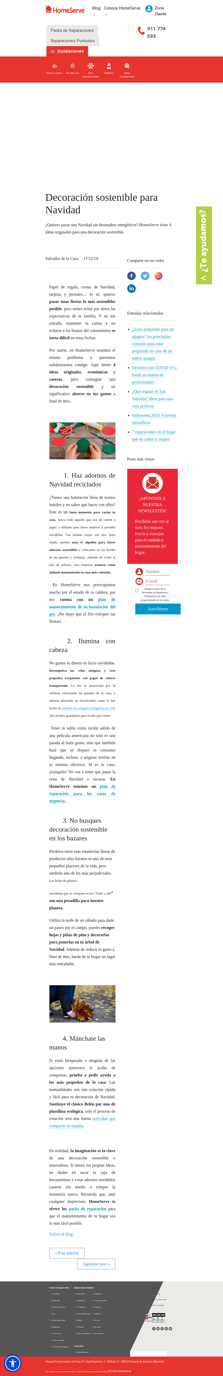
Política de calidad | (102, 1371)
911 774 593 (156, 32)
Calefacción (80, 1300)
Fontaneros (80, 1307)
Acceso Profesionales (157, 1299)
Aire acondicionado (58, 1320)
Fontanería (55, 1294)
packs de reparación (87, 1209)
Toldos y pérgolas (99, 1300)
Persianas (79, 1327)
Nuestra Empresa (82, 1352)
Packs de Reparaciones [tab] (72, 30)
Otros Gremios (98, 1333)
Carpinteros (97, 1294)
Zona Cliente (154, 1293)
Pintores (96, 1320)
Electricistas (80, 1294)
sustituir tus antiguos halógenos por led (88, 708)
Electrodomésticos (58, 1307)
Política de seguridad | (89, 1371)
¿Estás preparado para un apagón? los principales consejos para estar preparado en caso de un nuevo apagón (153, 343)
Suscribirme (158, 609)
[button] (12, 1363)
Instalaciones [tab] (71, 51)
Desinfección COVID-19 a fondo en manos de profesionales (154, 374)
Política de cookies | (75, 1371)
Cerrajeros (96, 1307)
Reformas (96, 1327)
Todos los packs (57, 1340)
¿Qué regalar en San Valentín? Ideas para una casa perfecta (152, 398)
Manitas (79, 1320)
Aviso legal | (49, 1371)
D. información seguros (59, 1346)
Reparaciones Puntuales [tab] (73, 40)
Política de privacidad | (60, 1371)
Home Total (55, 1333)
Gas (52, 1314)
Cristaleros (97, 1314)
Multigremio (55, 1327)
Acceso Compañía (156, 1305)
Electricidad (55, 1300)
